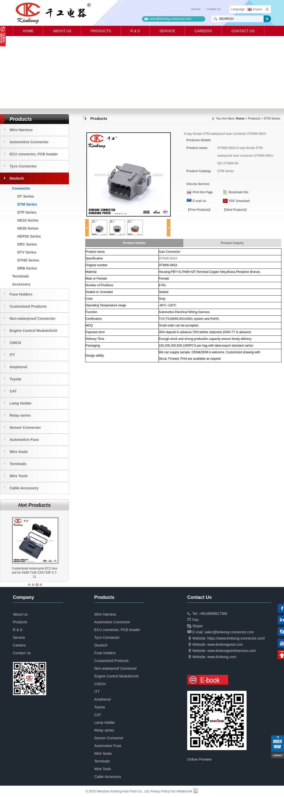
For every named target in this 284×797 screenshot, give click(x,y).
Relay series (20, 415)
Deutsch (17, 178)
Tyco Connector (23, 166)
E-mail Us (199, 201)
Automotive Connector (29, 142)
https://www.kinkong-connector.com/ (236, 638)
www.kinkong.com (221, 657)
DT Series (25, 196)
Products (101, 31)
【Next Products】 (235, 210)
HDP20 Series (29, 236)
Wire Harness (21, 130)
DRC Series (27, 244)
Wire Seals (19, 452)
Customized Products (28, 306)
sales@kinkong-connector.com (170, 19)
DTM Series (27, 204)
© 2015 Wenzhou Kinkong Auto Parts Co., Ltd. (118, 791)
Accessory (21, 284)
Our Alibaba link (181, 791)
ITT (12, 355)
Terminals (20, 276)
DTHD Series (28, 260)
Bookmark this (238, 192)
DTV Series (26, 252)
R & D (135, 31)
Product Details (134, 243)
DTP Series (26, 212)
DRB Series (27, 268)
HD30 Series (27, 228)
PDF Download (239, 201)
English (255, 9)
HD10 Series (27, 220)
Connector (21, 188)
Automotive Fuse (24, 440)
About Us (62, 31)
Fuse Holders (21, 294)
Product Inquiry (232, 243)
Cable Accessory (24, 488)
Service (196, 9)
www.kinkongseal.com (225, 644)
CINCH (15, 343)
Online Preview (199, 759)
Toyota (15, 379)
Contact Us (213, 9)
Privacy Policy (160, 791)
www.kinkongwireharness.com (231, 651)
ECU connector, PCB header (34, 154)
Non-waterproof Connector (33, 318)
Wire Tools (19, 476)
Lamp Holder (21, 403)
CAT (13, 391)
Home (28, 31)
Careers (203, 31)
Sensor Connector (25, 427)
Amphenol (18, 367)
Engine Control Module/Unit (33, 331)
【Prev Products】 (199, 210)
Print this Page (203, 192)
